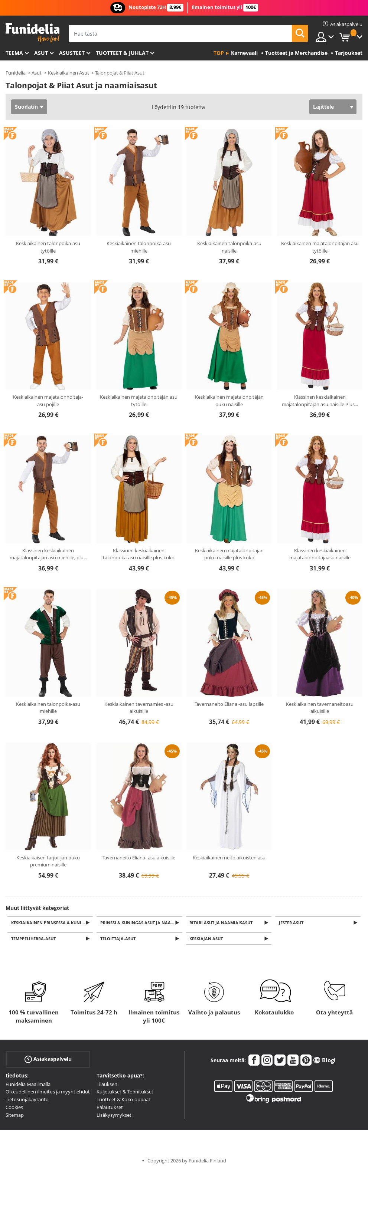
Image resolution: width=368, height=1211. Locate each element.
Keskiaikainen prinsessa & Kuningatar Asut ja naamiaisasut (52, 923)
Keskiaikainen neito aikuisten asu (229, 857)
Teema (14, 52)
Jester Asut (292, 923)
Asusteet (72, 52)
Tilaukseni (107, 1086)
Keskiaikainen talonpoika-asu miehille (139, 247)
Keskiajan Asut (207, 940)
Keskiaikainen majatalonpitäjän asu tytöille (320, 247)
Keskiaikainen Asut (68, 72)
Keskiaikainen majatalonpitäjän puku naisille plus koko (229, 554)
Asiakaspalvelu (48, 1061)
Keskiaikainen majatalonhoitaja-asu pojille (48, 401)
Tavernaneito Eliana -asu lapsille (229, 704)
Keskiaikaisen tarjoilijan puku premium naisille (48, 861)
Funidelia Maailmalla (28, 1086)
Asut (41, 52)
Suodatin (26, 106)
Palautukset (110, 1109)
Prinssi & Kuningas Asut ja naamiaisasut (141, 923)
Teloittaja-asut (119, 940)
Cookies (14, 1109)
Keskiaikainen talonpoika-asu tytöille (48, 247)
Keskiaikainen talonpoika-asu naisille (229, 247)
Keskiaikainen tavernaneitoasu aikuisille (320, 708)
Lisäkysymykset (114, 1117)
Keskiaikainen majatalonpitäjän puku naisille (229, 401)
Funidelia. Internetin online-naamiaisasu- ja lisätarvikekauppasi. (32, 33)
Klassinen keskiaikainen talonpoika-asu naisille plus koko (139, 554)
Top (219, 52)
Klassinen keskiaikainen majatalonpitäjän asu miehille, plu (48, 554)
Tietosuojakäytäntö (27, 1101)
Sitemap (15, 1117)
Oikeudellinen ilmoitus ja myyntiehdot (48, 1093)
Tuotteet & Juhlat (122, 52)
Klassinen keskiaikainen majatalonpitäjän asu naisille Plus (320, 401)
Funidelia (16, 72)
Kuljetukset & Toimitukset (125, 1093)
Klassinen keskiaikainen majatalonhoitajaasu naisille (320, 554)
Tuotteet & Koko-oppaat (123, 1101)
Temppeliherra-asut (34, 940)
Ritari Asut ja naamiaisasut (222, 923)
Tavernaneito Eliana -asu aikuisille (138, 857)
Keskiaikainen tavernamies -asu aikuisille (138, 708)
